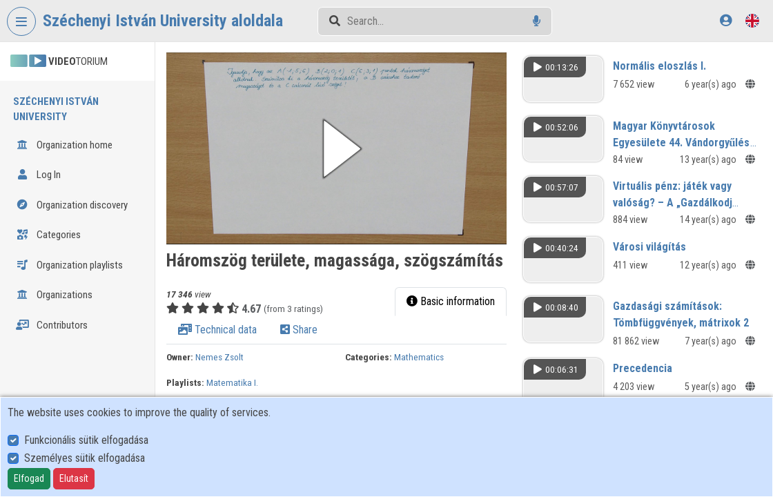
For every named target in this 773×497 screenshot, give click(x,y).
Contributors (52, 325)
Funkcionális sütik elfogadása (86, 440)
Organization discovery (72, 205)
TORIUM (59, 61)
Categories (48, 234)
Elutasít (73, 478)
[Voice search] (536, 21)
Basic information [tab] (451, 301)
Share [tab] (298, 329)
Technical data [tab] (217, 329)
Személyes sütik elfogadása (84, 458)
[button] (336, 148)
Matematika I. (232, 382)
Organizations (54, 295)
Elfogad (29, 478)
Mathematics (419, 356)
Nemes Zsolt (219, 356)
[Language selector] (752, 20)
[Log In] (726, 20)
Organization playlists (69, 265)
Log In (38, 174)
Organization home (64, 145)
